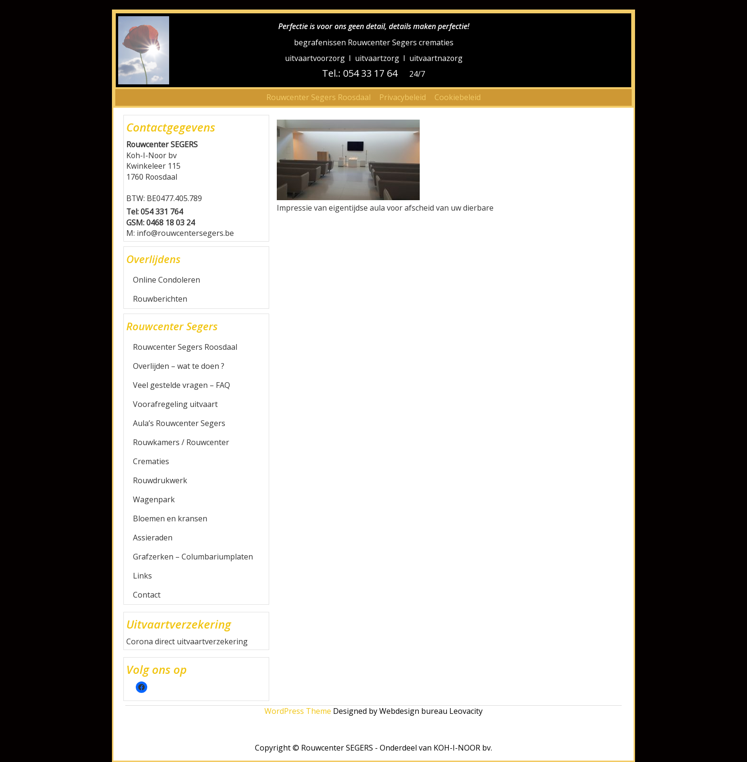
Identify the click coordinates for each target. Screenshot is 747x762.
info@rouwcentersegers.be (185, 233)
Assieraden (152, 537)
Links (142, 575)
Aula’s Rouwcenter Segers (179, 423)
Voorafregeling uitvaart (175, 404)
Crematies (151, 461)
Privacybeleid (402, 97)
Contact (147, 594)
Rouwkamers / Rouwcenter (181, 442)
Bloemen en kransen (170, 518)
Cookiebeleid (457, 97)
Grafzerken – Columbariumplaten (193, 556)
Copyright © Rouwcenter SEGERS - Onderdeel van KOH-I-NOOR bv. (373, 747)
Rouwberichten (160, 299)
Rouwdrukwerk (160, 480)
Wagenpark (154, 499)
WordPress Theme (297, 711)
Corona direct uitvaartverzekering (187, 641)
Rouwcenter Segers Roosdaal (318, 97)
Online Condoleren (166, 279)
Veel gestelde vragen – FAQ (181, 385)
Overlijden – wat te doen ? (178, 366)
